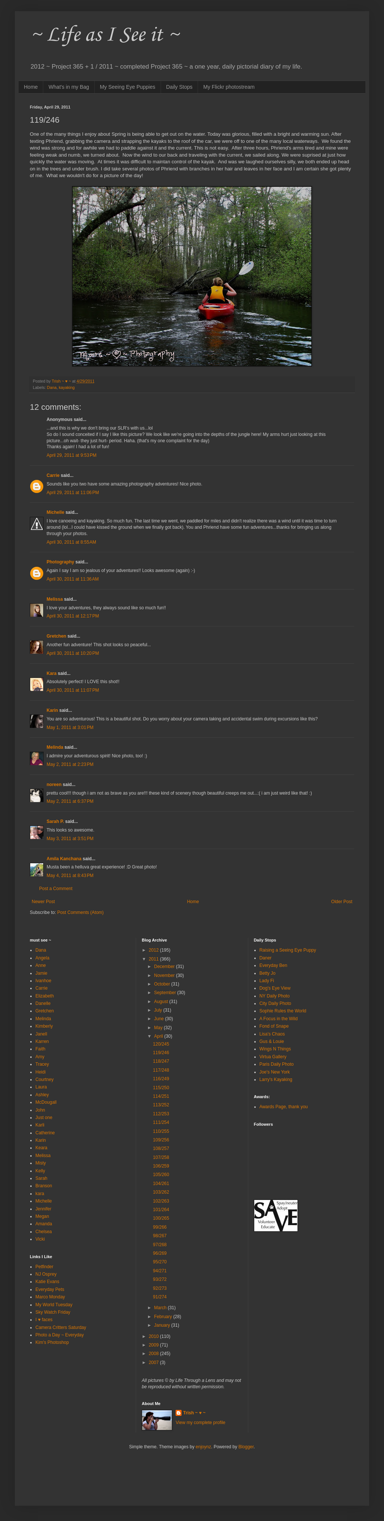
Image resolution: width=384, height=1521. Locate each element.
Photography (60, 562)
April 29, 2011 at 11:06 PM (73, 492)
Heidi (40, 1072)
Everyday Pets (49, 1289)
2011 (154, 959)
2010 (154, 1336)
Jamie (41, 973)
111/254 (161, 1122)
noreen (54, 784)
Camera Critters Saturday (60, 1327)
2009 (154, 1345)
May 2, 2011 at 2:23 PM (70, 764)
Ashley (42, 1094)
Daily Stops (179, 87)
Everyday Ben (273, 965)
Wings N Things (275, 1049)
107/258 (161, 1157)
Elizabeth (44, 996)
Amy (39, 1056)
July (158, 1010)
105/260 (161, 1174)
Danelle (43, 1003)
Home (31, 87)
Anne (40, 965)
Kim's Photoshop (52, 1342)
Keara (41, 1147)
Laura (41, 1087)
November (165, 975)
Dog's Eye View (274, 988)
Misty (40, 1163)
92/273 (160, 1288)
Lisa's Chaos (272, 1034)
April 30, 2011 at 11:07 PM (73, 690)
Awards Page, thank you (283, 1106)
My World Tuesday (53, 1304)
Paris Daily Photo (276, 1064)
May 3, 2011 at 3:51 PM (70, 838)
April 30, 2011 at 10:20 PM (73, 653)
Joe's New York (274, 1072)
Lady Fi (266, 980)
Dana (52, 387)
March (161, 1307)
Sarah (41, 1178)
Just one (43, 1117)
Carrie (53, 475)
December (165, 966)
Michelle (55, 512)
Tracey (42, 1064)
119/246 (161, 1052)
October (162, 984)
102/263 (161, 1201)
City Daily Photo (275, 1003)
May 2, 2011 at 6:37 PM (70, 801)
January (162, 1325)
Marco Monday (50, 1297)
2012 (154, 950)
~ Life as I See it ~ (104, 35)
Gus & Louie (271, 1041)
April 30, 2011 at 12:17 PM (73, 616)
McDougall (46, 1102)
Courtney (44, 1079)
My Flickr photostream (229, 87)
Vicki (40, 1239)
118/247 (161, 1061)
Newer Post (43, 901)
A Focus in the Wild (278, 1018)
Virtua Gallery (272, 1056)
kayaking (67, 387)
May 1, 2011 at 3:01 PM (70, 727)
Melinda (55, 747)
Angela (42, 958)
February (163, 1316)
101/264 (161, 1209)
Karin (52, 710)
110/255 (161, 1131)
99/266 (160, 1227)
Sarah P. (55, 821)
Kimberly (44, 1026)
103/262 (161, 1192)
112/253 (161, 1113)
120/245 (161, 1044)
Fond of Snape (274, 1026)
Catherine (45, 1132)
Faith (40, 1049)
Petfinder (44, 1266)
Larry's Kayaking (275, 1079)
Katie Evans (47, 1281)
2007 (154, 1362)
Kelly (40, 1170)
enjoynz (203, 1446)
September (165, 992)
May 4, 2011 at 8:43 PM (70, 875)
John (40, 1110)
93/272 (160, 1279)
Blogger (246, 1446)
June (159, 1018)
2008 (154, 1353)
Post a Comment (55, 888)
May (159, 1027)
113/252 (161, 1104)
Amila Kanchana (64, 858)
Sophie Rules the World (282, 1011)
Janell (41, 1034)
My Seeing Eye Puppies (127, 87)
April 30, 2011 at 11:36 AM (73, 579)
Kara (52, 673)
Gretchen (56, 636)
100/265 (161, 1218)
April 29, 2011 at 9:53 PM (72, 455)
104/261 (161, 1183)
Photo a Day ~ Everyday (59, 1335)
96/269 (160, 1253)
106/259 (161, 1166)
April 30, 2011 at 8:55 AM (71, 542)
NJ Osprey (46, 1274)
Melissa (55, 599)
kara (39, 1193)
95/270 (160, 1261)
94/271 (160, 1270)
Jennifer (43, 1209)
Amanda (43, 1223)
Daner (265, 958)
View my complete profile (200, 1422)
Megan (42, 1216)
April (159, 1036)
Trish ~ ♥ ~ (194, 1412)
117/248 (161, 1070)
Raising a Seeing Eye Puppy (287, 950)
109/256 (161, 1140)
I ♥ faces (44, 1319)
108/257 (161, 1148)
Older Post (341, 901)
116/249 (161, 1078)
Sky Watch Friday (52, 1312)
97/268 (160, 1244)
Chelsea (43, 1231)
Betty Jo (267, 973)
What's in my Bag (68, 87)
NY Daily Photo (274, 996)
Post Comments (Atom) (80, 912)
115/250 (161, 1087)
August (161, 1001)
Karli (39, 1125)
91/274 (160, 1297)
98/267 (160, 1235)
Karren (42, 1041)
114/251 (161, 1096)
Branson (43, 1185)
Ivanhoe (43, 980)
